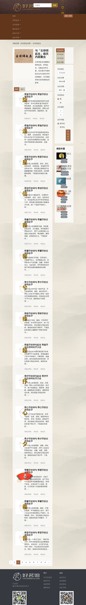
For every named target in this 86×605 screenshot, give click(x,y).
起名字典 (63, 587)
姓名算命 (63, 584)
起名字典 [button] (15, 37)
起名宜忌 (64, 212)
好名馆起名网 (25, 43)
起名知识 (64, 162)
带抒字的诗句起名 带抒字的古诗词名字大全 (36, 377)
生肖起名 (64, 217)
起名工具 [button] (15, 33)
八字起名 (64, 159)
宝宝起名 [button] (15, 20)
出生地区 (60, 107)
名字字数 (60, 120)
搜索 (54, 5)
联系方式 (47, 581)
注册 (66, 16)
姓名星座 (64, 187)
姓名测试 (63, 581)
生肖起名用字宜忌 (66, 207)
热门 (22, 89)
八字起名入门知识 (66, 154)
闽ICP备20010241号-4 (20, 586)
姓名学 (63, 184)
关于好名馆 (48, 577)
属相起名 (64, 214)
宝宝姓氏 (60, 69)
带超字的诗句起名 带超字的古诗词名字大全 (36, 346)
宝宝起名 (60, 50)
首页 (14, 16)
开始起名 (68, 135)
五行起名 (60, 58)
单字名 (62, 127)
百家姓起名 (64, 174)
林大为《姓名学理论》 (66, 192)
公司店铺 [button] (15, 25)
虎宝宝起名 (64, 172)
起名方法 (64, 199)
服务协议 (47, 587)
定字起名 (60, 54)
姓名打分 (63, 577)
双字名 (62, 123)
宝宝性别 (60, 95)
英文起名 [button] (15, 29)
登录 (70, 16)
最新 (16, 89)
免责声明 (47, 584)
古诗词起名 (37, 43)
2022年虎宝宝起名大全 (66, 167)
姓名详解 (60, 62)
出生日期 (60, 78)
